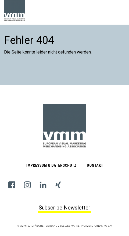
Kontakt (95, 165)
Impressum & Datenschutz (51, 165)
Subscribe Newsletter (64, 207)
